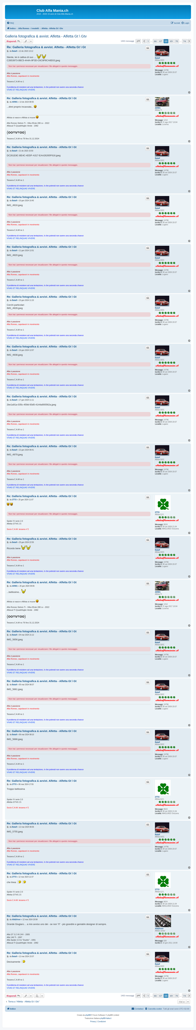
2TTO (157, 512)
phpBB (88, 1015)
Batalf (157, 58)
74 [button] (184, 41)
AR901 (158, 108)
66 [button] (155, 41)
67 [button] (160, 41)
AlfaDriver (159, 929)
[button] (138, 41)
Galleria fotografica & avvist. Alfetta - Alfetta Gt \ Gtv (46, 36)
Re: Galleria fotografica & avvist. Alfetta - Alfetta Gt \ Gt (46, 47)
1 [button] (148, 41)
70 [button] (176, 41)
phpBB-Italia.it (105, 1018)
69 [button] (171, 41)
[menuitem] (10, 23)
